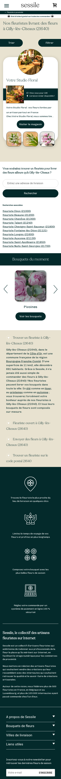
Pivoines (30, 307)
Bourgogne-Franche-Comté (23, 361)
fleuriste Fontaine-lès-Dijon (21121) (25, 230)
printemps (16, 392)
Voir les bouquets (31, 316)
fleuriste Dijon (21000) (17, 211)
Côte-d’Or (36, 353)
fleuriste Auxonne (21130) (19, 238)
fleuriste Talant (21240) (18, 222)
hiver (48, 388)
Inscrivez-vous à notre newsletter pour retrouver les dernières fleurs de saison (28, 761)
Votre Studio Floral (22, 80)
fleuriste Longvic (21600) (18, 234)
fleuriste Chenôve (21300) (19, 218)
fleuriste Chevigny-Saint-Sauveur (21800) (29, 226)
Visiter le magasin (30, 124)
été (28, 388)
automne (42, 392)
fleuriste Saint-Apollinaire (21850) (24, 242)
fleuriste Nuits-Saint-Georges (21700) (26, 246)
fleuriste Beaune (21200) (18, 214)
